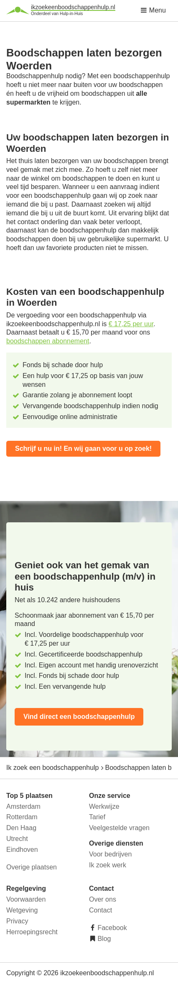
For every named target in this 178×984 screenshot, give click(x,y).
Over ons (102, 899)
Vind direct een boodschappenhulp (79, 716)
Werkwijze (104, 806)
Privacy (17, 921)
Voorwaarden (26, 899)
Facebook (111, 927)
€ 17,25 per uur (131, 323)
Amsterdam (23, 806)
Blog (103, 938)
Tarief (97, 816)
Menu (152, 10)
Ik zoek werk (107, 865)
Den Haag (21, 827)
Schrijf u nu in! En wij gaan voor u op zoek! (83, 448)
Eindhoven (22, 849)
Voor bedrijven (110, 854)
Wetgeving (22, 910)
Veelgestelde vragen (119, 827)
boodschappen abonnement (47, 341)
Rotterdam (22, 816)
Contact (100, 910)
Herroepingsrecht (32, 931)
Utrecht (17, 838)
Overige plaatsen (31, 867)
